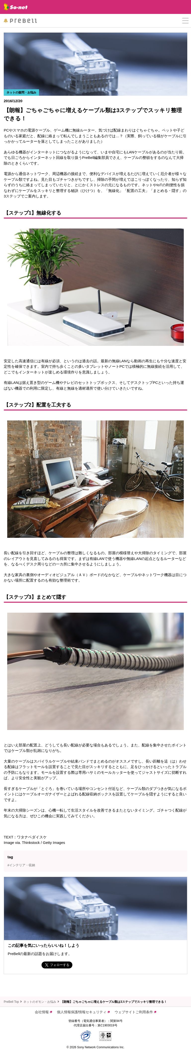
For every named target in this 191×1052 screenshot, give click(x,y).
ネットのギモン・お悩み (39, 1002)
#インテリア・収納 (21, 865)
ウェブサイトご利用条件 (135, 1012)
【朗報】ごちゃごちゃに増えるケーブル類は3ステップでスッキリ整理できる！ (114, 1002)
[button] (185, 20)
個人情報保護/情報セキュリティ (83, 1012)
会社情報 (43, 1012)
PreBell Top (11, 1002)
